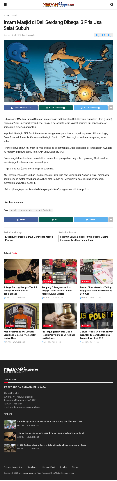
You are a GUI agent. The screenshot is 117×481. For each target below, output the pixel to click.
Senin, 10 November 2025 (14, 298)
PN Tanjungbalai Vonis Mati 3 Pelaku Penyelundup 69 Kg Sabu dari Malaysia (58, 335)
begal (13, 210)
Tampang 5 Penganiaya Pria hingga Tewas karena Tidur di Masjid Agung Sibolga (57, 291)
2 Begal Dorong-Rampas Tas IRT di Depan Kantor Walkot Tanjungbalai (20, 291)
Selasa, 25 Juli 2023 (12, 35)
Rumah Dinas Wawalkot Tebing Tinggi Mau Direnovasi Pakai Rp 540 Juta (96, 291)
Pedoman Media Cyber (13, 468)
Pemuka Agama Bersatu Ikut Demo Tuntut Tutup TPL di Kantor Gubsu (50, 422)
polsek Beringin (43, 210)
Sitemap (75, 468)
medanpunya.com (26, 474)
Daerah (14, 15)
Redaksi (63, 468)
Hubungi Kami (49, 468)
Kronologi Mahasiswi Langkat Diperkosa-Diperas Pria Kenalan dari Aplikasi (20, 335)
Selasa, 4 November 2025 (52, 298)
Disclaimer (33, 468)
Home (6, 15)
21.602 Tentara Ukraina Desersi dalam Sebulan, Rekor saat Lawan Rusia (51, 446)
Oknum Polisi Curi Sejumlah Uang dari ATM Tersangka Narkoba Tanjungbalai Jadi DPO (97, 335)
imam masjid (26, 210)
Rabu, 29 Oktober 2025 (51, 343)
